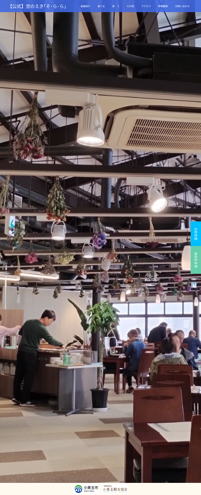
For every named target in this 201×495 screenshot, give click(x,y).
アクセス (146, 6)
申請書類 (163, 6)
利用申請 (196, 233)
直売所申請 (196, 260)
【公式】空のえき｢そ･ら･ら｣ (37, 6)
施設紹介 (85, 6)
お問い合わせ (182, 6)
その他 (130, 6)
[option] (100, 247)
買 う (115, 6)
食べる (101, 6)
